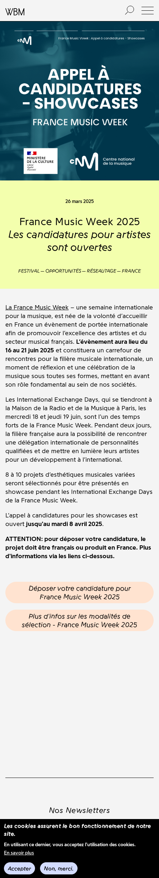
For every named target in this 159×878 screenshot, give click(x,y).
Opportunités (63, 271)
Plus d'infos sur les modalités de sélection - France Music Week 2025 (79, 620)
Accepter (19, 868)
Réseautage (101, 271)
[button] (147, 10)
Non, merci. (59, 868)
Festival (29, 271)
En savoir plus (19, 853)
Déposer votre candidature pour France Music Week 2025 (80, 592)
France (131, 271)
